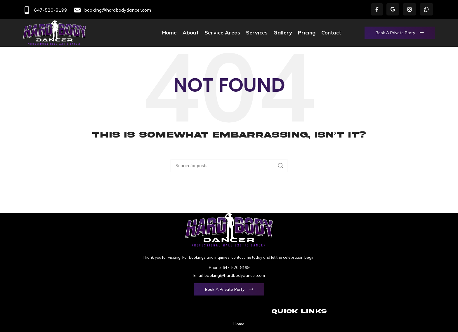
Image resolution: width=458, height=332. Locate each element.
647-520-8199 (45, 10)
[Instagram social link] (409, 9)
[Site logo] (54, 32)
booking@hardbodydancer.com (112, 10)
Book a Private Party (395, 32)
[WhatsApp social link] (426, 9)
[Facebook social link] (377, 9)
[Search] (229, 165)
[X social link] (393, 9)
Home (238, 323)
